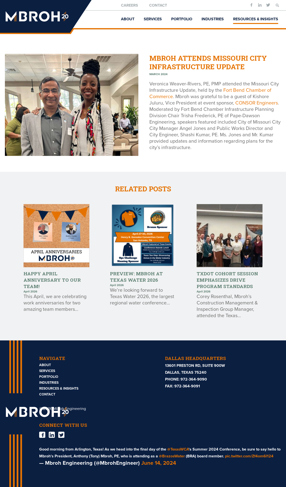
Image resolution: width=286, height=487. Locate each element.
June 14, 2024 (158, 463)
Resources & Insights (255, 19)
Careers (129, 5)
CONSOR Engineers (256, 103)
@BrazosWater (172, 456)
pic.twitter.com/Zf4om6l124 (249, 456)
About (127, 19)
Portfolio (181, 19)
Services (153, 19)
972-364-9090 (193, 379)
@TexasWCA (178, 449)
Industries (213, 19)
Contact (158, 5)
